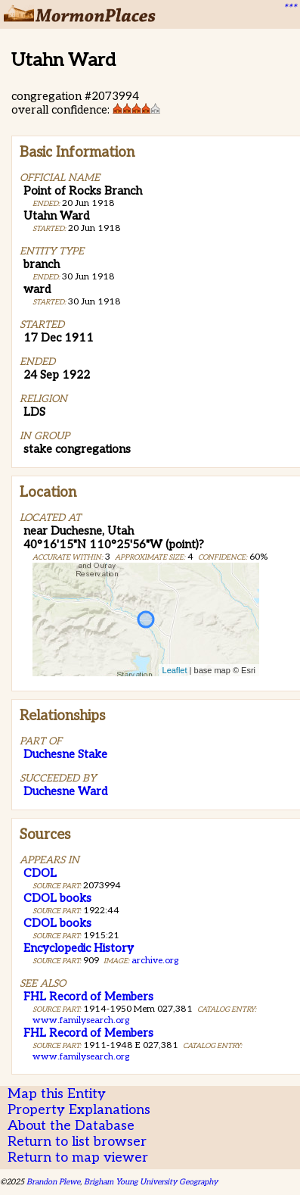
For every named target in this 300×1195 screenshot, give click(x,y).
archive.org (154, 960)
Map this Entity (57, 1094)
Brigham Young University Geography (151, 1182)
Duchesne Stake (65, 754)
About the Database (71, 1126)
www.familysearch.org (80, 1020)
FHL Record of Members (88, 996)
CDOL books (57, 898)
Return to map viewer (78, 1157)
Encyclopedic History (78, 948)
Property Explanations (79, 1110)
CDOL (40, 873)
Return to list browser (77, 1142)
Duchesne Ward (65, 791)
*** (289, 8)
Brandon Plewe (53, 1182)
